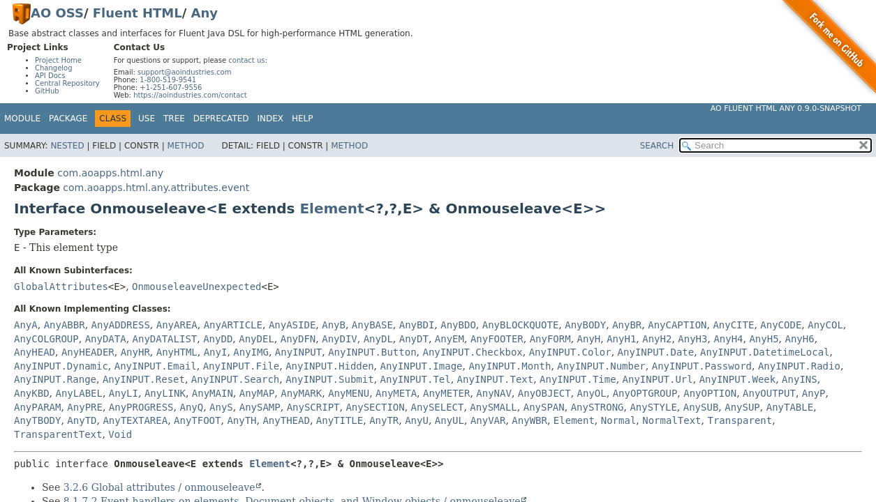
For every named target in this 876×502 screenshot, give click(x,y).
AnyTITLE (339, 420)
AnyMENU (348, 393)
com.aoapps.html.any (110, 172)
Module (22, 118)
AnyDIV (339, 338)
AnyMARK (301, 393)
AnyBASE (372, 324)
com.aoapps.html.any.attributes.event (156, 187)
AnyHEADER (87, 352)
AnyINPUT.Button (372, 352)
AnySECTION (375, 407)
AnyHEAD (34, 352)
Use (146, 118)
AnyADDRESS (120, 324)
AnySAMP (260, 407)
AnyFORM (550, 338)
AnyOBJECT (544, 393)
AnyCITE (733, 324)
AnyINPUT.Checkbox (472, 352)
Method (186, 146)
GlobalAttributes (61, 286)
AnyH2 (656, 338)
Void (120, 434)
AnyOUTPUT (769, 393)
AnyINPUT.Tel (415, 379)
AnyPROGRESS (141, 407)
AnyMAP (257, 393)
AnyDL (378, 338)
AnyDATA (105, 338)
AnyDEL (256, 338)
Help (302, 118)
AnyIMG (251, 352)
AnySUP (742, 407)
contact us (246, 60)
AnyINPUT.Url (658, 379)
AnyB (334, 324)
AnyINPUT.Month (509, 366)
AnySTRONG (597, 407)
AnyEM (449, 338)
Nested (67, 146)
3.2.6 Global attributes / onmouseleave (159, 487)
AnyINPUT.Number (601, 366)
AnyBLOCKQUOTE (520, 324)
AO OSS (57, 13)
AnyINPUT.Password (702, 366)
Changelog (54, 68)
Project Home (58, 60)
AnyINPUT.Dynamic (61, 366)
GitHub (47, 91)
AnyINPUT (298, 352)
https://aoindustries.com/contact (190, 95)
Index (271, 118)
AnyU (417, 420)
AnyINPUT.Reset (144, 379)
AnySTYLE (653, 407)
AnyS (221, 407)
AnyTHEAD (285, 420)
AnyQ (191, 407)
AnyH (589, 338)
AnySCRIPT (313, 407)
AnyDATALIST (165, 338)
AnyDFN (298, 338)
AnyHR (135, 352)
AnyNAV (494, 393)
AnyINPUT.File (241, 366)
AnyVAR (488, 420)
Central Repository (67, 83)
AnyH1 (621, 338)
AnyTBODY (37, 420)
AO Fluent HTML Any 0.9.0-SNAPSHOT (786, 108)
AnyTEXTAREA (135, 420)
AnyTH (241, 420)
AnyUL (449, 420)
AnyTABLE (789, 407)
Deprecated (221, 118)
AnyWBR (529, 420)
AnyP (814, 393)
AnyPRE (85, 407)
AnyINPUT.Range (55, 379)
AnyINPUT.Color (570, 352)
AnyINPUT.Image (421, 366)
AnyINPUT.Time (578, 379)
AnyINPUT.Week (737, 379)
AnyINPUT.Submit (329, 379)
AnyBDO (458, 324)
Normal (619, 420)
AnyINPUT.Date (656, 352)
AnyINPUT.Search (235, 379)
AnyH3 (692, 338)
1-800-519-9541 (168, 80)
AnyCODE (780, 324)
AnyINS (799, 379)
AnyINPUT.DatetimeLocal (764, 352)
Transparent (739, 420)
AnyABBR (64, 324)
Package (68, 118)
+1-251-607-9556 (171, 87)
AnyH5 (763, 338)
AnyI (216, 352)
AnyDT (414, 338)
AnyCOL (825, 324)
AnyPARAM (37, 407)
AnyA (26, 324)
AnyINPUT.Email (155, 366)
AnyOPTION (709, 393)
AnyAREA (177, 324)
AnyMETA (396, 393)
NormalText (671, 420)
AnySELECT (437, 407)
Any (204, 13)
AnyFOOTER (497, 338)
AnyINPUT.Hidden (329, 366)
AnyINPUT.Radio (799, 366)
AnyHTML (177, 352)
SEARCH (657, 146)
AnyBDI (417, 324)
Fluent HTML (137, 13)
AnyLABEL (78, 393)
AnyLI (123, 393)
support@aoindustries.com (184, 72)
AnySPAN (544, 407)
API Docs (50, 75)
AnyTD (81, 420)
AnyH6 (800, 338)
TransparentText (58, 434)
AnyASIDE (292, 324)
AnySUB (701, 407)
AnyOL (592, 393)
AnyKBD (32, 393)
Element (331, 208)
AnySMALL (493, 407)
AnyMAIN (212, 393)
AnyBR (626, 324)
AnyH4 (728, 338)
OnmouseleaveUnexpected (196, 286)
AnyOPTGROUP (645, 393)
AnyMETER (446, 393)
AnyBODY (585, 324)
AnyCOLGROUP (46, 338)
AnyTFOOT (197, 420)
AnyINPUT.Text (495, 379)
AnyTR (384, 420)
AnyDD (217, 338)
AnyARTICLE (233, 324)
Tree (174, 118)
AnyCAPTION (677, 324)
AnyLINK (165, 393)
